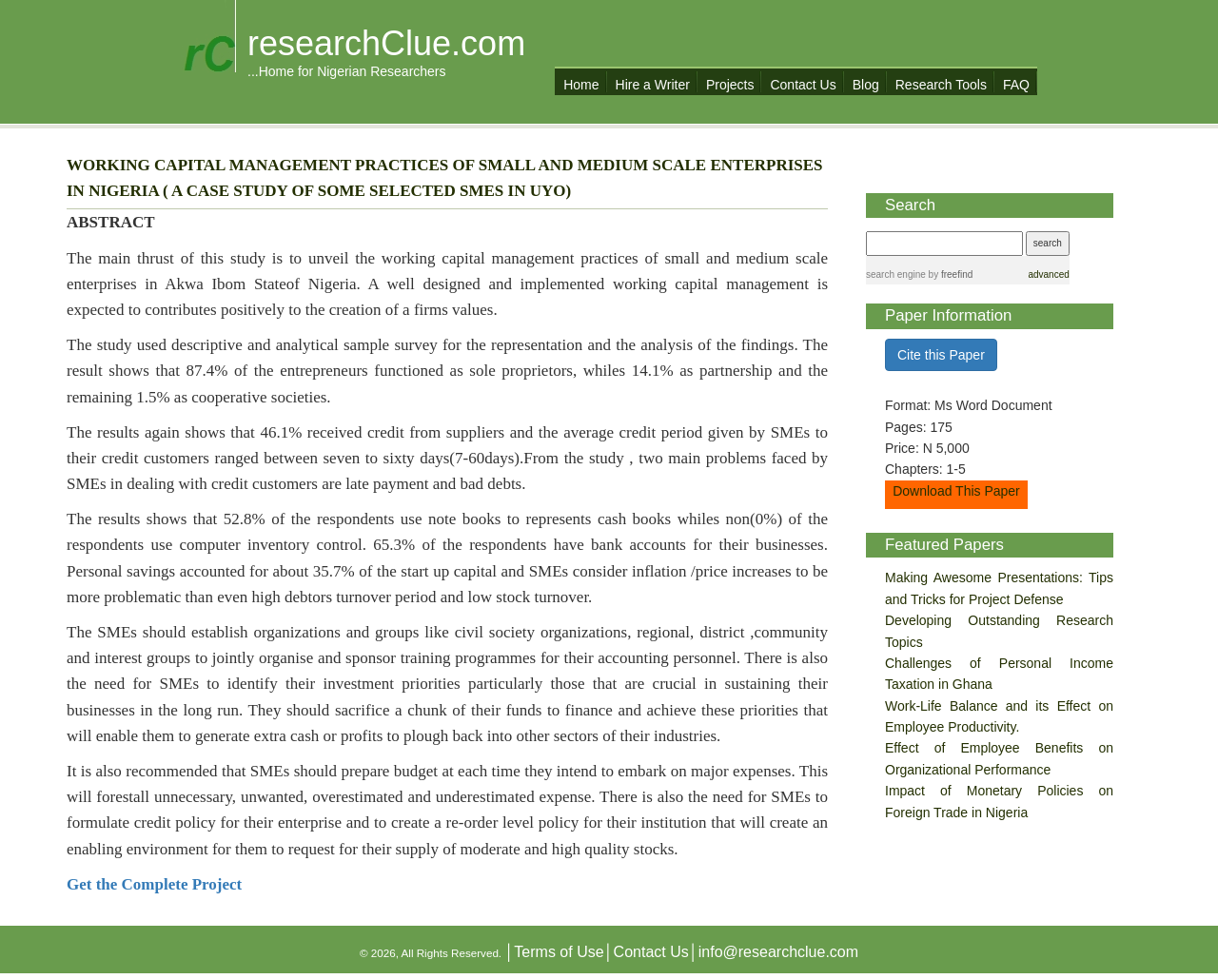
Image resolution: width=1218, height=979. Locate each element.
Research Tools (941, 84)
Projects (730, 84)
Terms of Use (558, 952)
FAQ (1016, 84)
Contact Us (802, 84)
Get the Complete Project (154, 884)
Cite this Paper (941, 354)
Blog (866, 84)
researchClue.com (386, 43)
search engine (896, 274)
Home (581, 84)
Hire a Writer (653, 84)
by (949, 274)
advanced (1048, 274)
